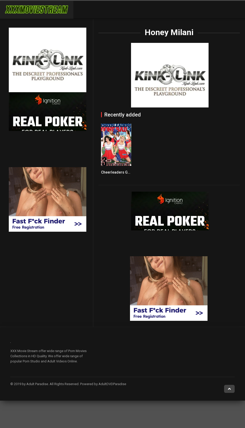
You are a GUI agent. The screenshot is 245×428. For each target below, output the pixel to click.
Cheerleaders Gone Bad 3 (122, 172)
